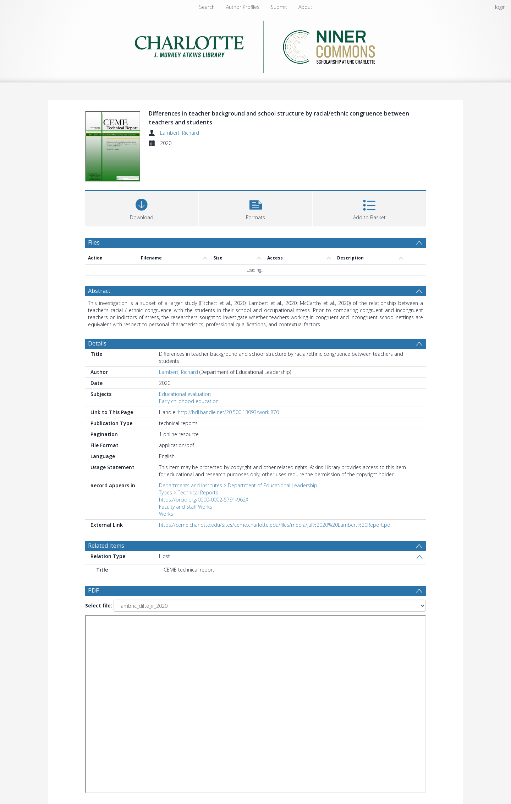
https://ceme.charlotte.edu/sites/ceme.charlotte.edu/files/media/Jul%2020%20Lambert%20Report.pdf (275, 524)
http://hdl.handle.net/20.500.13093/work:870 (228, 412)
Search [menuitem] (207, 7)
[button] (255, 208)
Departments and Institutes (190, 485)
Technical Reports (198, 492)
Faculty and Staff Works (185, 506)
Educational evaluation (185, 394)
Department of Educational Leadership (272, 485)
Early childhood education (189, 401)
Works (166, 513)
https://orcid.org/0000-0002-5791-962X (203, 499)
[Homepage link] (255, 45)
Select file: (98, 605)
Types (165, 492)
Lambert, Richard (179, 132)
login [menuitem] (500, 7)
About (305, 7)
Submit (279, 7)
